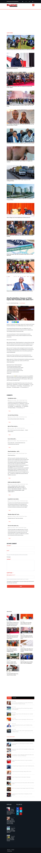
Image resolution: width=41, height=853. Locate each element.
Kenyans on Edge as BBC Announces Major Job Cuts (12, 662)
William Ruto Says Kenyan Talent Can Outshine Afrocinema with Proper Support (19, 87)
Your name (8, 545)
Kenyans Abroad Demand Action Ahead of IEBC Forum (21, 771)
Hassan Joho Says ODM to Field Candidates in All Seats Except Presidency (23, 750)
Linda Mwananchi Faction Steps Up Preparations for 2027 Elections (22, 794)
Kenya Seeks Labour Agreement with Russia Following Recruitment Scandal (20, 236)
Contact (12, 849)
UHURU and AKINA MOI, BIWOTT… (14, 482)
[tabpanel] (20, 715)
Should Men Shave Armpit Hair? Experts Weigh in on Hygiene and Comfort (19, 161)
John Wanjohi (23, 303)
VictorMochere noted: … (12, 398)
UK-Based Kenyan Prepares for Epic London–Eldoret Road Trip (23, 765)
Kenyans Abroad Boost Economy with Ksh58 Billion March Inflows (20, 290)
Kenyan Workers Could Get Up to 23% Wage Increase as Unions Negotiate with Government (19, 68)
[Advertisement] (20, 19)
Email (8, 550)
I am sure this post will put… (13, 415)
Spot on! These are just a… (13, 426)
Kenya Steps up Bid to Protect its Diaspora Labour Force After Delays (20, 143)
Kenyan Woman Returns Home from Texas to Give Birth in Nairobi (22, 761)
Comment (8, 559)
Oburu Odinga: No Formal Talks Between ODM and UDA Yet (18, 217)
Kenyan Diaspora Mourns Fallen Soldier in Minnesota (21, 777)
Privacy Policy (9, 851)
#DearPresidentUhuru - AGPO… (14, 451)
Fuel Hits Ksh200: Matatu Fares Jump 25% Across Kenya (12, 674)
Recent (9, 697)
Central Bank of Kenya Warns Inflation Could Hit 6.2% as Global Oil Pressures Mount (20, 199)
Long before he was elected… (13, 499)
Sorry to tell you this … (12, 438)
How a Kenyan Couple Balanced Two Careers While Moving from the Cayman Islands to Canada (20, 125)
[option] (13, 2)
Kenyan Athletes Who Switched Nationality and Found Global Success (20, 273)
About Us (8, 849)
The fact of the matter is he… (13, 525)
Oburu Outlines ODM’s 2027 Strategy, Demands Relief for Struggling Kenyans (12, 650)
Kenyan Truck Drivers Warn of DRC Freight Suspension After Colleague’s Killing (18, 180)
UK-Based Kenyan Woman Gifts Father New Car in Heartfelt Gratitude (20, 49)
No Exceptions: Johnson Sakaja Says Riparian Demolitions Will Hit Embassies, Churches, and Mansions (23, 755)
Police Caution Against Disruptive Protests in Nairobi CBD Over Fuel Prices (20, 106)
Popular (14, 697)
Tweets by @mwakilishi (11, 736)
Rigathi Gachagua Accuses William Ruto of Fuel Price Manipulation (27, 662)
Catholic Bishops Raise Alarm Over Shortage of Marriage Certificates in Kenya (27, 650)
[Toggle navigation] (33, 5)
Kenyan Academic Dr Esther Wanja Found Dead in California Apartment (22, 744)
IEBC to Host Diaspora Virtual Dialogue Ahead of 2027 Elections (23, 788)
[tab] (9, 698)
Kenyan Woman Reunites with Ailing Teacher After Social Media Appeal (23, 783)
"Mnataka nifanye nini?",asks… (14, 514)
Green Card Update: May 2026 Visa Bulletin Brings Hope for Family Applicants (20, 255)
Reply (10, 422)
